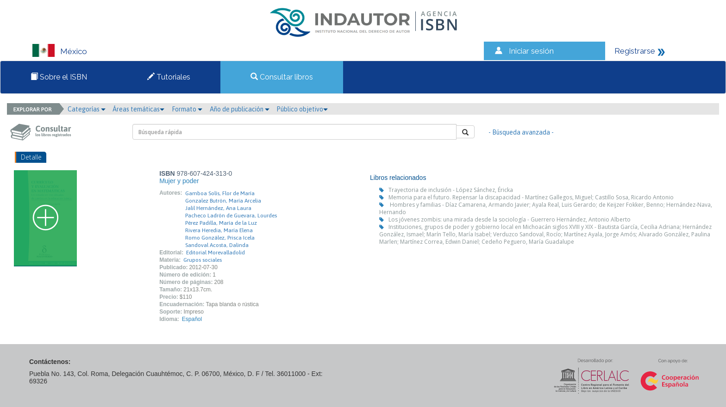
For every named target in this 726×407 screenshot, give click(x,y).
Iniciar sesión (531, 51)
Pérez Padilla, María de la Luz (221, 223)
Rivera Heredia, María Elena (219, 230)
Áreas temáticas (138, 109)
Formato (187, 109)
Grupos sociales (202, 260)
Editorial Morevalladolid (215, 252)
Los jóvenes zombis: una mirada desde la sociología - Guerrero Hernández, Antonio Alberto (509, 219)
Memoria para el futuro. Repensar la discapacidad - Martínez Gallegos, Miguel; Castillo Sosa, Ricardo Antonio (531, 197)
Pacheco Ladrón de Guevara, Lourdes (231, 215)
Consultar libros (281, 77)
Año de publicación (239, 109)
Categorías (87, 109)
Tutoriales (168, 77)
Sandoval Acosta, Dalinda (217, 245)
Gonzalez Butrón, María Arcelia (223, 200)
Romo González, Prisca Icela (220, 237)
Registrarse (634, 51)
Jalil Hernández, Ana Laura (218, 208)
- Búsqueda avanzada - (521, 132)
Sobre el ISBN (59, 77)
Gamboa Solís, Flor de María (220, 193)
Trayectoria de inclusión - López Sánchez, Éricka (450, 190)
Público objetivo (302, 109)
